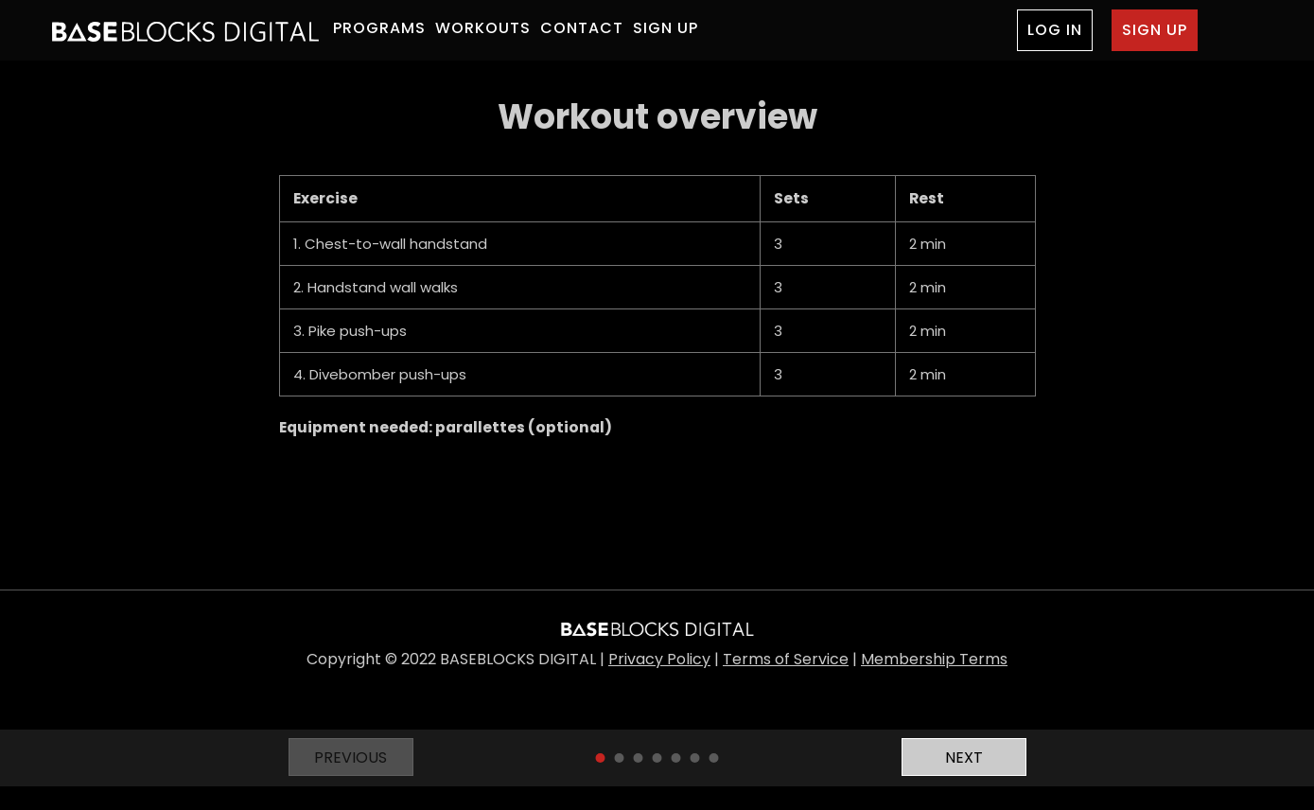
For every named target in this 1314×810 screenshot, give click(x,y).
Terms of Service (786, 659)
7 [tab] (714, 758)
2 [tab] (619, 758)
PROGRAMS (379, 28)
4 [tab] (657, 758)
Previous (350, 757)
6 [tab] (695, 758)
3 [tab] (638, 758)
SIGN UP (665, 28)
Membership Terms (934, 659)
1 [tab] (600, 758)
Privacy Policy (659, 659)
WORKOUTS (483, 28)
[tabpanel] (657, 268)
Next (964, 757)
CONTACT (581, 28)
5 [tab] (676, 758)
